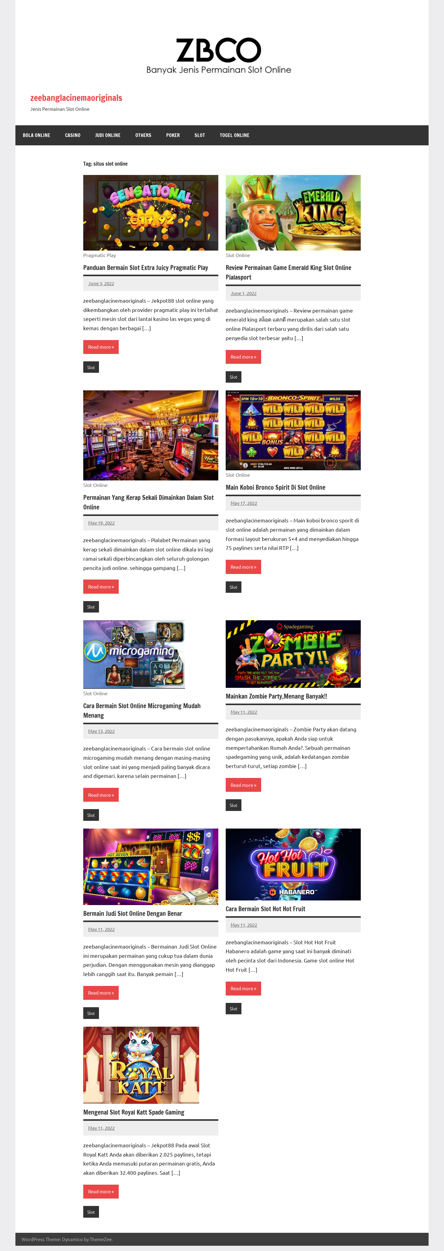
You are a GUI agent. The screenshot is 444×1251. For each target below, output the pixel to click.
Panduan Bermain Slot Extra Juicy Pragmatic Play (145, 272)
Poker (173, 135)
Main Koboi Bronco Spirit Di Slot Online (280, 488)
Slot (200, 135)
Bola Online (36, 135)
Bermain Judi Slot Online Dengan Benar (137, 916)
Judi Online (108, 135)
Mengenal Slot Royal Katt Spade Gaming (138, 1116)
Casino (72, 135)
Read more (100, 357)
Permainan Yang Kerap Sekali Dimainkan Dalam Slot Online (148, 503)
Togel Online (234, 135)
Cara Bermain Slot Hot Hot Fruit (270, 912)
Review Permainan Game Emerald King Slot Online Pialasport (285, 272)
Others (143, 135)
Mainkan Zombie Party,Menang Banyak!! (281, 698)
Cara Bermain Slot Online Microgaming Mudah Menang (147, 712)
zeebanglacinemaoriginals (97, 96)
